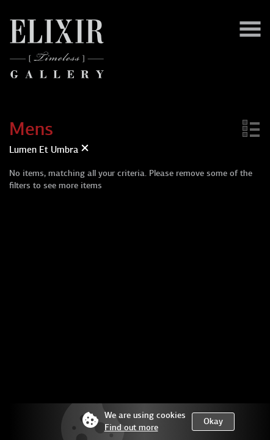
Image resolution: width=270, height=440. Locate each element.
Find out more (131, 427)
